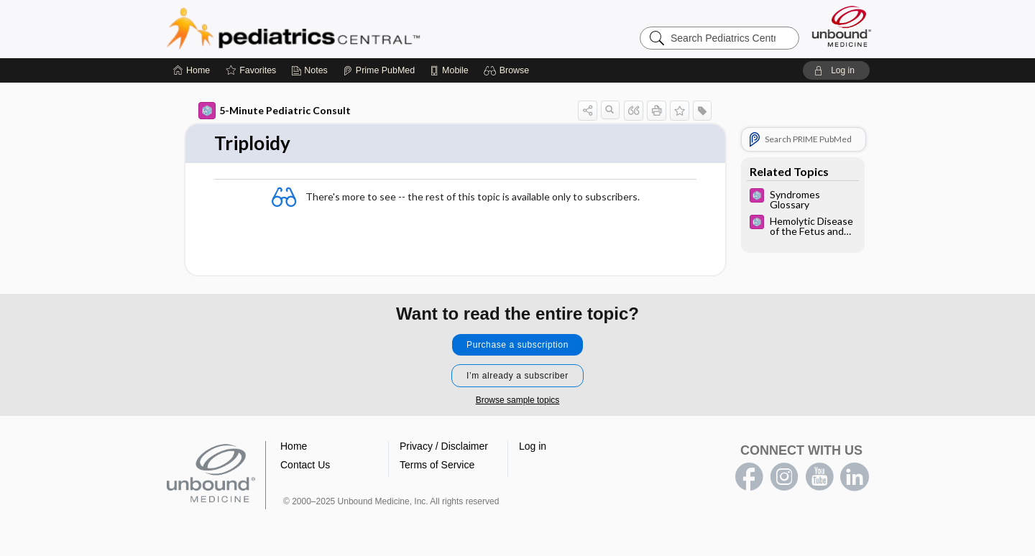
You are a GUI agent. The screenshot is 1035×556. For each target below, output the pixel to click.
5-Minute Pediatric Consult (274, 110)
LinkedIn (854, 477)
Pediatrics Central (345, 28)
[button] (508, 70)
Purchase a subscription (517, 345)
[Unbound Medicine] (841, 26)
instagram (784, 477)
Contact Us (305, 465)
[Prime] (379, 70)
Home (293, 446)
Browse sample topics (518, 400)
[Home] (191, 70)
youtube (819, 477)
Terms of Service (437, 465)
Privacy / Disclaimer (444, 446)
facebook (749, 477)
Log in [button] (532, 446)
